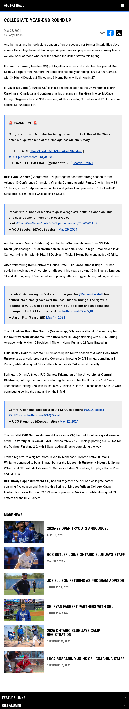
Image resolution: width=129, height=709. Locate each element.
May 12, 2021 (69, 421)
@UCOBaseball (94, 410)
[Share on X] (119, 33)
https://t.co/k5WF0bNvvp (46, 151)
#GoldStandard (72, 151)
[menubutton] (122, 5)
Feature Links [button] (13, 698)
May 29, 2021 (67, 229)
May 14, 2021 (55, 317)
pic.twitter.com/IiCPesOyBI (75, 311)
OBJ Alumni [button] (11, 705)
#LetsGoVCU (49, 223)
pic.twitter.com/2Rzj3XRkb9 (36, 157)
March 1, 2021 (83, 163)
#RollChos (16, 415)
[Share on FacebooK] (110, 33)
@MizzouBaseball (91, 294)
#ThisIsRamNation (28, 223)
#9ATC (13, 157)
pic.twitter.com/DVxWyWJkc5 (77, 223)
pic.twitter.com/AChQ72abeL (42, 415)
